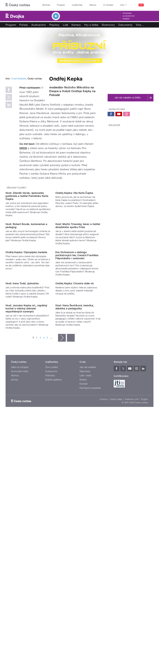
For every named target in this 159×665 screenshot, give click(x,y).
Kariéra (83, 532)
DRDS (23, 173)
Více (140, 24)
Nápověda (85, 524)
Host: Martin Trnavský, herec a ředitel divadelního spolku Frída (77, 302)
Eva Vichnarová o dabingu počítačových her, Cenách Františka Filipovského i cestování (76, 356)
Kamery (126, 19)
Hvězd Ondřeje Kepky (76, 91)
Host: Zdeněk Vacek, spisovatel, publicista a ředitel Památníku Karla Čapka (27, 246)
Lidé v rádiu (86, 528)
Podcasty (50, 528)
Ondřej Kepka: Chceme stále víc (74, 410)
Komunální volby (19, 524)
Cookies (103, 552)
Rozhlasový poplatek (90, 540)
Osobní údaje (116, 552)
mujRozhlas (77, 5)
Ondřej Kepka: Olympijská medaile (26, 353)
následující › (62, 490)
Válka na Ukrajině (19, 519)
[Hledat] (149, 5)
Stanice (92, 5)
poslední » (71, 490)
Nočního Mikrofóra (77, 87)
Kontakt (84, 536)
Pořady (23, 24)
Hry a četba (91, 24)
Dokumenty (125, 24)
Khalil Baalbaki (18, 116)
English (144, 552)
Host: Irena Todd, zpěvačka (22, 410)
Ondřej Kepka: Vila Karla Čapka (74, 243)
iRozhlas (46, 5)
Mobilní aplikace (53, 532)
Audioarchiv (129, 16)
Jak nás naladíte (88, 519)
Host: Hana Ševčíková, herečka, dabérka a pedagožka (74, 459)
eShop (14, 532)
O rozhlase (108, 5)
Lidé (65, 24)
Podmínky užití (131, 552)
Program (61, 5)
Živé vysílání (51, 519)
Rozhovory (108, 24)
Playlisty (54, 24)
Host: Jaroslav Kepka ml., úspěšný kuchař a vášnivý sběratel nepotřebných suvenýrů (26, 461)
